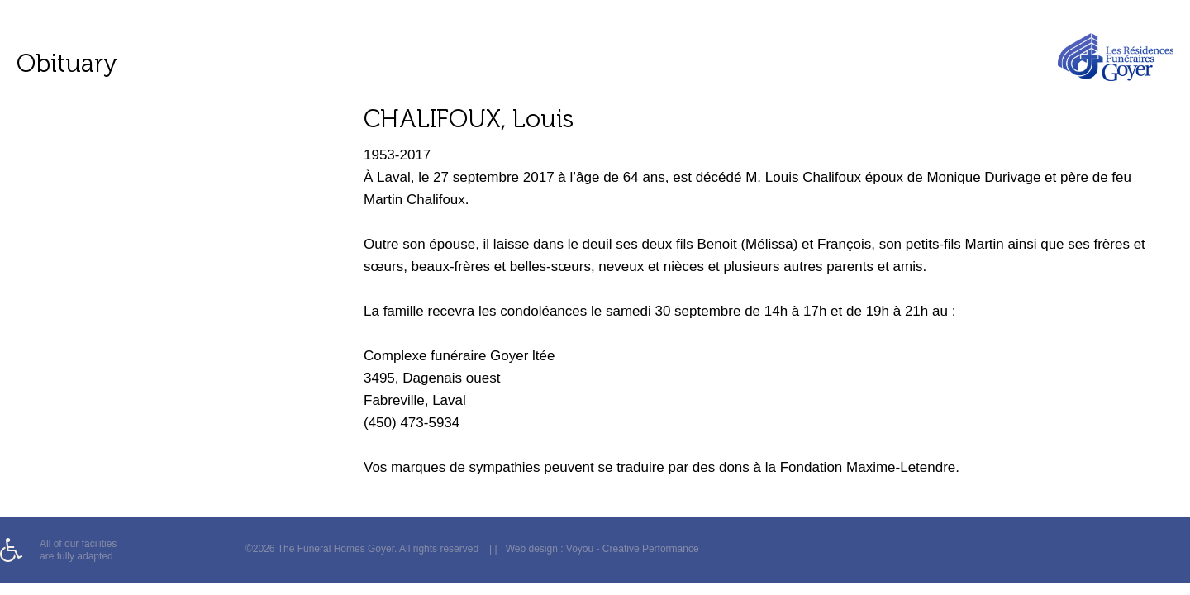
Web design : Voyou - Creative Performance (602, 549)
